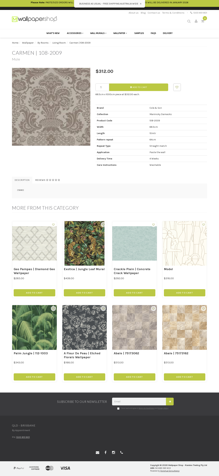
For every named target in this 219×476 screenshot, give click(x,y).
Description (22, 180)
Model (168, 269)
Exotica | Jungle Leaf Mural (84, 269)
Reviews (47, 180)
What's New (53, 33)
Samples (139, 33)
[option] (51, 107)
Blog (143, 12)
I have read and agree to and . (143, 408)
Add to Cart (138, 87)
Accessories (75, 33)
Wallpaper (120, 33)
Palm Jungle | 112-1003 (31, 353)
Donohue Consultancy (169, 471)
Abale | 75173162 (176, 353)
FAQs (153, 33)
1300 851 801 (198, 12)
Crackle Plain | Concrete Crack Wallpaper (132, 271)
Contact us (154, 12)
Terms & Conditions (173, 12)
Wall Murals (98, 33)
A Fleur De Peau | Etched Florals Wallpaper (82, 355)
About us (134, 12)
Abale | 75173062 (126, 353)
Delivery (168, 33)
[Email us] (97, 452)
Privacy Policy (163, 408)
